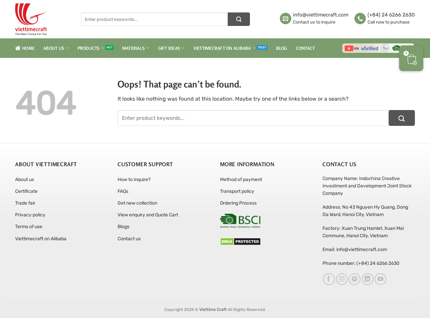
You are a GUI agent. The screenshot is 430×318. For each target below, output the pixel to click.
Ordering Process (238, 203)
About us (24, 179)
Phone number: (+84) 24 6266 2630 (360, 263)
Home (25, 48)
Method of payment (241, 179)
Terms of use (28, 226)
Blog (281, 48)
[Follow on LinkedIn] (368, 279)
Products (91, 48)
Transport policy (237, 191)
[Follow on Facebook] (329, 279)
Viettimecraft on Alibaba (225, 48)
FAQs (123, 191)
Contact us (129, 239)
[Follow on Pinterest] (354, 279)
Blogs (123, 226)
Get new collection (137, 203)
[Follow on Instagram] (342, 279)
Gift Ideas (171, 48)
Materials (135, 48)
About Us (56, 48)
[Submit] (239, 19)
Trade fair (25, 203)
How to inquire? (134, 179)
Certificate (26, 191)
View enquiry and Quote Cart (148, 215)
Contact (305, 48)
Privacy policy (30, 215)
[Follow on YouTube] (380, 279)
